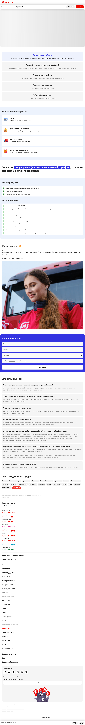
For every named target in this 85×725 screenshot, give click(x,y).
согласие (12, 361)
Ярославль (57, 481)
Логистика (6, 644)
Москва (4, 481)
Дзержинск (32, 484)
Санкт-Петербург (15, 481)
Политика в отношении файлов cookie (11, 705)
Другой (70, 7)
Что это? (74, 723)
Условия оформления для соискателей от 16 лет (13, 709)
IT (4, 621)
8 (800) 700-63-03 (8, 512)
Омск (70, 484)
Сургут (64, 484)
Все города (16, 487)
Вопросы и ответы (9, 654)
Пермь (49, 484)
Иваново (66, 481)
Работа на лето (9, 559)
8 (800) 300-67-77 (8, 531)
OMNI (4, 613)
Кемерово (77, 484)
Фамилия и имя (8, 344)
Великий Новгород (46, 481)
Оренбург (41, 484)
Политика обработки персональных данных (12, 707)
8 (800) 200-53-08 (8, 517)
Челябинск (56, 484)
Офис (4, 609)
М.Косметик (6, 577)
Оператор (6, 605)
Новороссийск (75, 481)
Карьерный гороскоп (10, 662)
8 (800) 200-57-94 (8, 540)
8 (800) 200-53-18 (8, 526)
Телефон (5, 349)
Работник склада (9, 632)
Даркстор (6, 640)
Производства (8, 648)
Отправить (42, 367)
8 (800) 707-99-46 (8, 536)
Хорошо (82, 723)
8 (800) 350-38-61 (8, 549)
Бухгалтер (6, 601)
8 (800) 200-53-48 (8, 521)
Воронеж (13, 484)
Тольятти (5, 484)
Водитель (6, 628)
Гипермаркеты (8, 585)
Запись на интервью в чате (13, 555)
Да (80, 7)
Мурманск (35, 481)
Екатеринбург (22, 484)
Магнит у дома (8, 573)
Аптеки (5, 593)
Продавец (6, 569)
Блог (3, 658)
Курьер (4, 636)
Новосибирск (6, 487)
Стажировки (7, 617)
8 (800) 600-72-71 (8, 545)
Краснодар (26, 481)
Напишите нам (42, 683)
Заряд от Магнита (9, 581)
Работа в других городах (7, 711)
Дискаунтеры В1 (8, 589)
